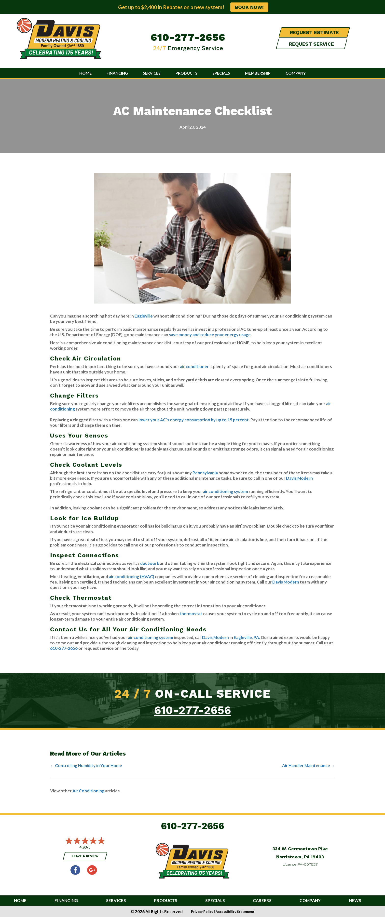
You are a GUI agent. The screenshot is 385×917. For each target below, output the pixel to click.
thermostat (190, 613)
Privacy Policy (202, 912)
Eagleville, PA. (247, 637)
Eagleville (144, 316)
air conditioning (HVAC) (131, 576)
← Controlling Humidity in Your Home (86, 765)
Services (152, 73)
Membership (258, 73)
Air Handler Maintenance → (308, 765)
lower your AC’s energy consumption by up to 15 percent (193, 419)
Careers (262, 901)
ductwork (150, 563)
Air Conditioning (88, 790)
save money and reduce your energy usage (210, 334)
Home (85, 73)
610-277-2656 (188, 37)
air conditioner (194, 366)
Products (186, 73)
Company (296, 73)
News (355, 901)
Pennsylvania (205, 472)
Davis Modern (299, 478)
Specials (221, 73)
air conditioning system (226, 491)
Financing (117, 73)
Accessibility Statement (235, 912)
